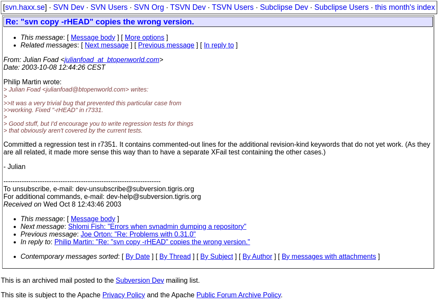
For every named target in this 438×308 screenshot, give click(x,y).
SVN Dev (68, 7)
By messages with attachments (329, 256)
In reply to (219, 45)
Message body (93, 37)
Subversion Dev (140, 280)
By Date (137, 256)
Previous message (166, 45)
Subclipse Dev (284, 7)
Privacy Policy (123, 295)
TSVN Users (233, 7)
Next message (106, 45)
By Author (257, 256)
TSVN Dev (188, 7)
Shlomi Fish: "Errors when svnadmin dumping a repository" (157, 226)
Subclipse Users (341, 7)
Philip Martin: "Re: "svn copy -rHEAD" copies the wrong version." (152, 242)
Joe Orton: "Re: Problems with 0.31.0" (138, 234)
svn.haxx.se (25, 7)
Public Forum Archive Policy (238, 295)
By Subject (216, 256)
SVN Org (149, 7)
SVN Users (108, 7)
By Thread (175, 256)
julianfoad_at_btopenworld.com (112, 59)
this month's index (405, 7)
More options (145, 37)
